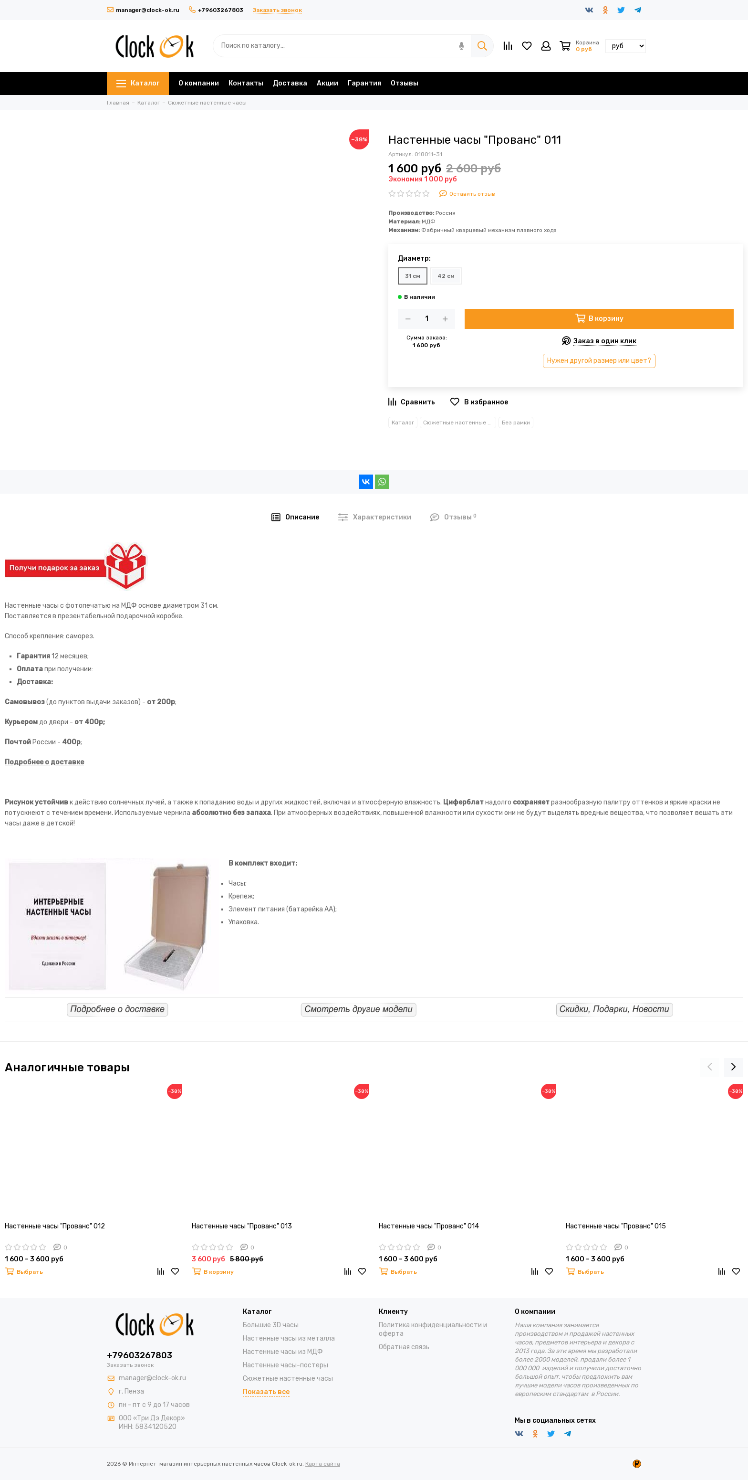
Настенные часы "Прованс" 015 (616, 1226)
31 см (412, 276)
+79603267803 (216, 10)
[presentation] (709, 1067)
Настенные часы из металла (289, 1338)
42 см (446, 276)
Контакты (246, 83)
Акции (327, 83)
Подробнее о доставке (44, 762)
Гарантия (364, 83)
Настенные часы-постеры (285, 1365)
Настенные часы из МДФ (283, 1352)
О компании (198, 83)
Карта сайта (322, 1463)
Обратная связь (404, 1347)
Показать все (266, 1392)
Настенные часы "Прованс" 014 (429, 1226)
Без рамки (516, 422)
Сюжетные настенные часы (459, 422)
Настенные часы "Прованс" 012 (55, 1226)
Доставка (290, 83)
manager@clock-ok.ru (143, 10)
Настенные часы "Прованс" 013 (242, 1226)
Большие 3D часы (271, 1325)
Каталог (137, 83)
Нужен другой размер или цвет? (599, 361)
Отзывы (404, 83)
